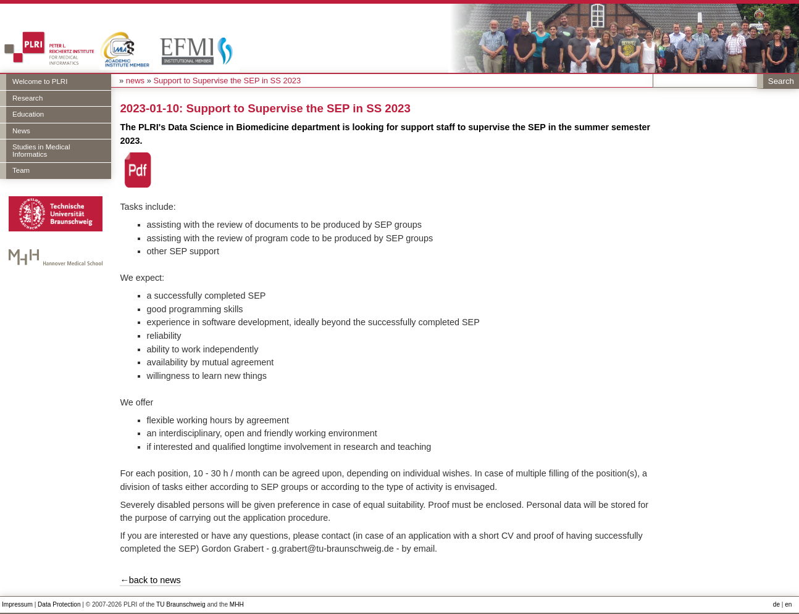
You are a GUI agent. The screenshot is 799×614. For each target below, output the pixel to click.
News (21, 131)
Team (21, 170)
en (788, 604)
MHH (237, 604)
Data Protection (59, 604)
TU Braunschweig (181, 604)
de (776, 604)
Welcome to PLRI (39, 81)
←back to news (150, 580)
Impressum (17, 604)
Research (27, 98)
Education (28, 114)
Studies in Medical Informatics (41, 150)
